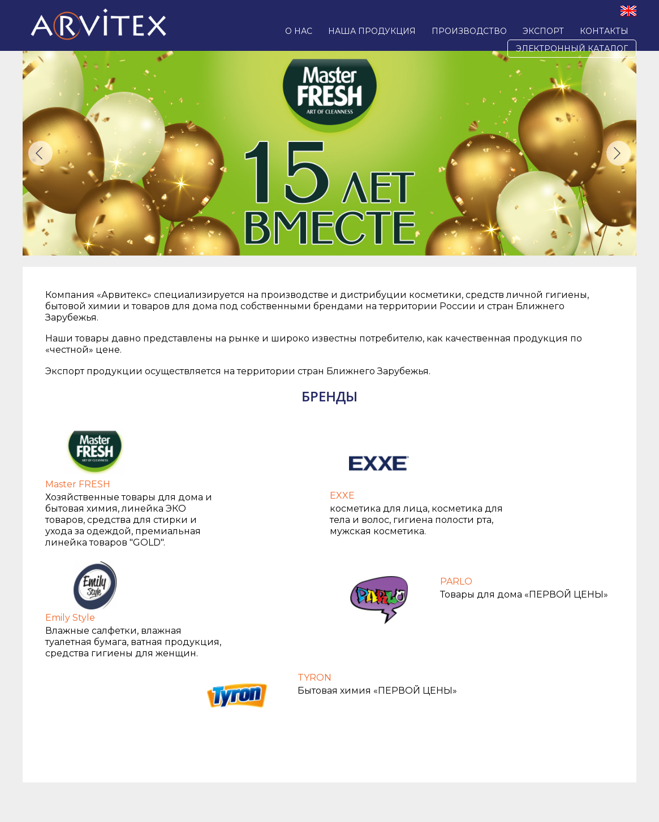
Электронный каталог (572, 49)
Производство (469, 31)
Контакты (604, 31)
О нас (298, 31)
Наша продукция (372, 31)
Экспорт (543, 31)
